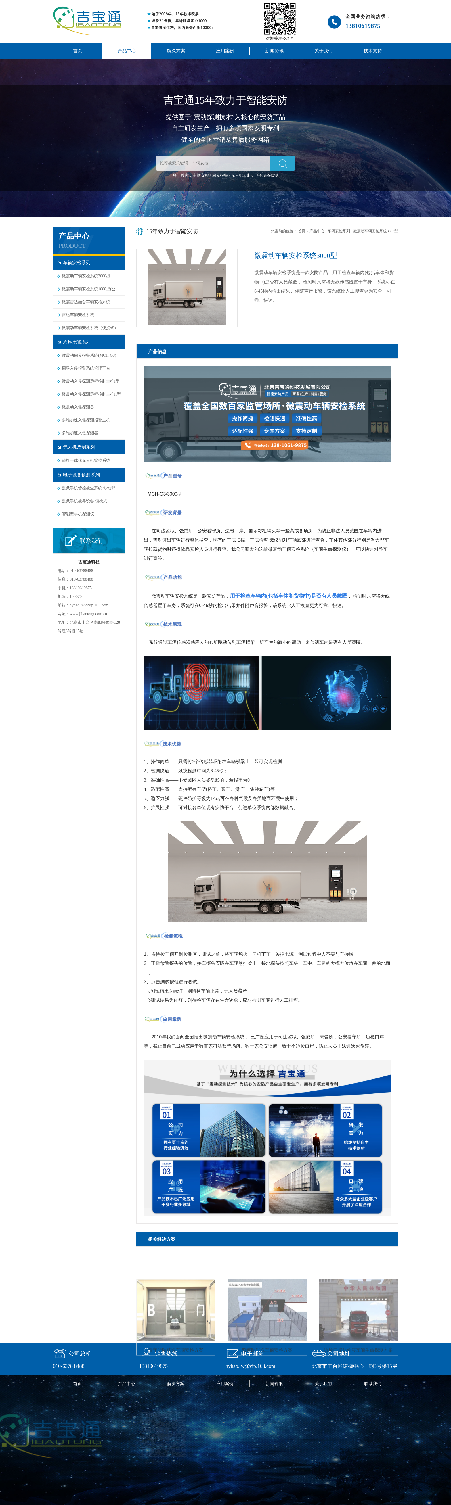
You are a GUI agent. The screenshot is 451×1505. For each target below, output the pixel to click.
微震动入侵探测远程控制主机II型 (91, 394)
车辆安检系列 (77, 262)
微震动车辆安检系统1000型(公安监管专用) (93, 289)
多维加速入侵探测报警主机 (86, 420)
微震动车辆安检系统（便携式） (90, 328)
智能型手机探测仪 (78, 514)
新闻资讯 (274, 50)
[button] (282, 163)
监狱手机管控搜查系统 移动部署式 (92, 488)
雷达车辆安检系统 (78, 315)
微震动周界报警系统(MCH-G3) (89, 355)
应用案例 (225, 50)
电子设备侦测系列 (81, 474)
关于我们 (323, 50)
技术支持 (373, 50)
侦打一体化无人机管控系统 (86, 460)
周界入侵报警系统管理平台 (86, 368)
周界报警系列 (77, 341)
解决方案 (176, 50)
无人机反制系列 (79, 447)
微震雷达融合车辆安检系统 (86, 302)
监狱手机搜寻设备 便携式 (84, 501)
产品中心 (127, 50)
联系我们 (372, 1383)
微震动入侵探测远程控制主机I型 (91, 381)
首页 (77, 50)
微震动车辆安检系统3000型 (86, 276)
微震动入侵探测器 (78, 407)
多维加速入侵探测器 (80, 433)
